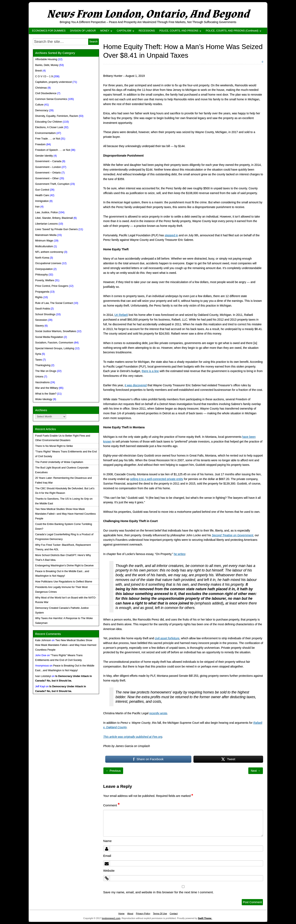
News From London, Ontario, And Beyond (148, 14)
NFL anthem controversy (49, 252)
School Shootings (45, 314)
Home (121, 913)
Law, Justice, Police (46, 212)
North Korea (42, 257)
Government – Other (47, 178)
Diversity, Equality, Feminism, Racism (56, 116)
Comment (111, 805)
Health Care (42, 195)
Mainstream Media (46, 235)
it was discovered (136, 385)
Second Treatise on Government (232, 535)
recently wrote (158, 713)
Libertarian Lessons (46, 223)
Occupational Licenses (48, 263)
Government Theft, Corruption (52, 184)
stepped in (171, 235)
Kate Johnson (43, 640)
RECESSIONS (147, 30)
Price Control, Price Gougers (51, 286)
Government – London (48, 167)
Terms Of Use (160, 913)
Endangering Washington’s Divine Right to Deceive (64, 565)
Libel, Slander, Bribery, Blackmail (54, 218)
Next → (255, 770)
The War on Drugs (45, 371)
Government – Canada (48, 161)
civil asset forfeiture (167, 638)
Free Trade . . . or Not (47, 138)
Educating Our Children (48, 121)
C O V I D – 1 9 (44, 76)
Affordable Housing (46, 59)
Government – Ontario (48, 172)
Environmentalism (45, 133)
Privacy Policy (143, 913)
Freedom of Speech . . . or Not (52, 150)
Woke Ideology (43, 399)
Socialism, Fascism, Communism (54, 342)
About (130, 913)
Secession (41, 320)
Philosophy (41, 274)
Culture (39, 104)
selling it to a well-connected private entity (156, 479)
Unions (39, 376)
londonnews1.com (111, 918)
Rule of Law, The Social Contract (54, 303)
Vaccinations (42, 382)
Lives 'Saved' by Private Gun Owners (56, 229)
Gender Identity (44, 155)
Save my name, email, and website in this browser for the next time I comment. (158, 892)
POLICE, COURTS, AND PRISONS (178, 30)
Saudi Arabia (42, 308)
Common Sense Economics (51, 99)
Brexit (38, 70)
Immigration (42, 201)
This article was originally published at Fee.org (132, 736)
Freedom (40, 144)
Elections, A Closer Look (49, 127)
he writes (179, 554)
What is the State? (45, 393)
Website (108, 870)
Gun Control (42, 189)
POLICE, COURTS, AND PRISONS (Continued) (232, 30)
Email (107, 855)
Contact (174, 913)
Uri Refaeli (121, 314)
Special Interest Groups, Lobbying (54, 348)
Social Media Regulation (49, 337)
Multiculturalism (44, 246)
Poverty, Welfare (44, 280)
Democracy (41, 110)
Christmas (41, 87)
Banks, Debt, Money (46, 65)
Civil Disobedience (46, 93)
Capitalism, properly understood (53, 82)
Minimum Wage (44, 240)
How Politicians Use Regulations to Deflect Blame (63, 581)
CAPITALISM (124, 30)
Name (107, 841)
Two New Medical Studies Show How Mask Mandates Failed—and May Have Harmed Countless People (65, 514)
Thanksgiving (42, 365)
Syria (38, 354)
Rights (39, 297)
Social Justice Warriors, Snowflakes (55, 331)
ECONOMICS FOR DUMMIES (49, 30)
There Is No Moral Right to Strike (54, 446)
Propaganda (42, 291)
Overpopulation (44, 269)
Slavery (39, 325)
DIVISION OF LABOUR (83, 30)
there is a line (150, 371)
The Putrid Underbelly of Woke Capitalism (59, 462)
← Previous (113, 770)
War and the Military (46, 387)
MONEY (104, 30)
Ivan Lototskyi (43, 676)
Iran (37, 206)
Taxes (38, 359)
